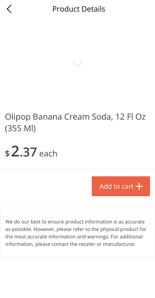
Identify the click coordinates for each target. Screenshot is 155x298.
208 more (123, 106)
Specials (46, 283)
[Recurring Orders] (98, 128)
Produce (24, 106)
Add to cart (73, 271)
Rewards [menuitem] (108, 283)
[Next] (138, 200)
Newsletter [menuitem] (77, 283)
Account (140, 283)
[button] (56, 190)
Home (16, 283)
